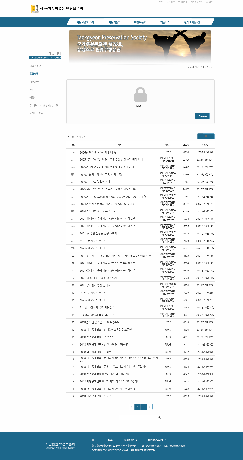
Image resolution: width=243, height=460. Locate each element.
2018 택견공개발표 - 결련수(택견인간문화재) (105, 344)
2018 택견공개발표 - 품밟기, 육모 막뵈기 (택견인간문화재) (113, 366)
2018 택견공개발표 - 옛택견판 (97, 337)
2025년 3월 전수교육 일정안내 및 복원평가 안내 (107, 166)
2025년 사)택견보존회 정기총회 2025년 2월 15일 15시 (113, 196)
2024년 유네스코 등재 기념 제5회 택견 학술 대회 (107, 203)
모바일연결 (183, 2)
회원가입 (171, 2)
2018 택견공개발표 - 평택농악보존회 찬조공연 (106, 329)
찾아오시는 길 (192, 22)
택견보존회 (140, 22)
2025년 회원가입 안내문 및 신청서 (101, 174)
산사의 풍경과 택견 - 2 (92, 240)
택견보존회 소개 (85, 22)
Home (190, 67)
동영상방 (34, 73)
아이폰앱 (209, 2)
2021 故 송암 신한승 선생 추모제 (98, 233)
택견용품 (34, 81)
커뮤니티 (165, 22)
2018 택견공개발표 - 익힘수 (95, 351)
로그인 (161, 2)
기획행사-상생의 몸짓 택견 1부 (97, 314)
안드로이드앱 (196, 2)
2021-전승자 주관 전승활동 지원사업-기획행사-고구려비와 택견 (115, 255)
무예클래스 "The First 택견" (44, 105)
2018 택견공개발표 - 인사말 (95, 396)
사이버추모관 (36, 113)
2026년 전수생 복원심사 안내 (98, 152)
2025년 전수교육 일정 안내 (95, 181)
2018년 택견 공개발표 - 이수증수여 (99, 322)
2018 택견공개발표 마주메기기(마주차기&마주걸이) (109, 381)
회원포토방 (35, 65)
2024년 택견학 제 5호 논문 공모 (98, 211)
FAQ (31, 89)
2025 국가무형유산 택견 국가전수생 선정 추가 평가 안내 (111, 159)
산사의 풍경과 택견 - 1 (92, 248)
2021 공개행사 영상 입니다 (95, 285)
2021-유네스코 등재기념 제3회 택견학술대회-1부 (107, 225)
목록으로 (202, 115)
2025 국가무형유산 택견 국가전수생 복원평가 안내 (108, 188)
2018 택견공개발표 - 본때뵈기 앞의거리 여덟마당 (107, 388)
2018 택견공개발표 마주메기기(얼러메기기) (104, 373)
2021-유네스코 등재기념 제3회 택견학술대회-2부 (107, 218)
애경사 (32, 97)
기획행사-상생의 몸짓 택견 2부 (97, 307)
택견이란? (114, 22)
